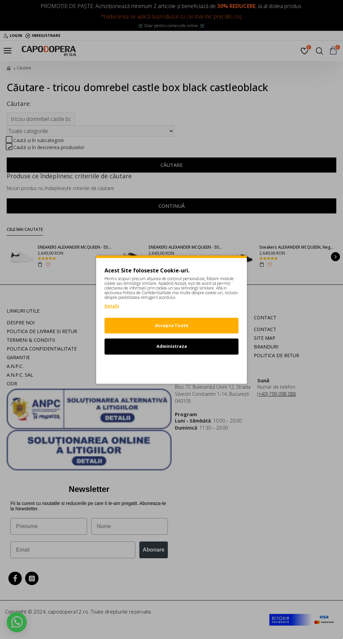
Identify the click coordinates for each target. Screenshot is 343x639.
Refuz (171, 367)
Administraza (171, 346)
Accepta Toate (171, 325)
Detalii (112, 306)
